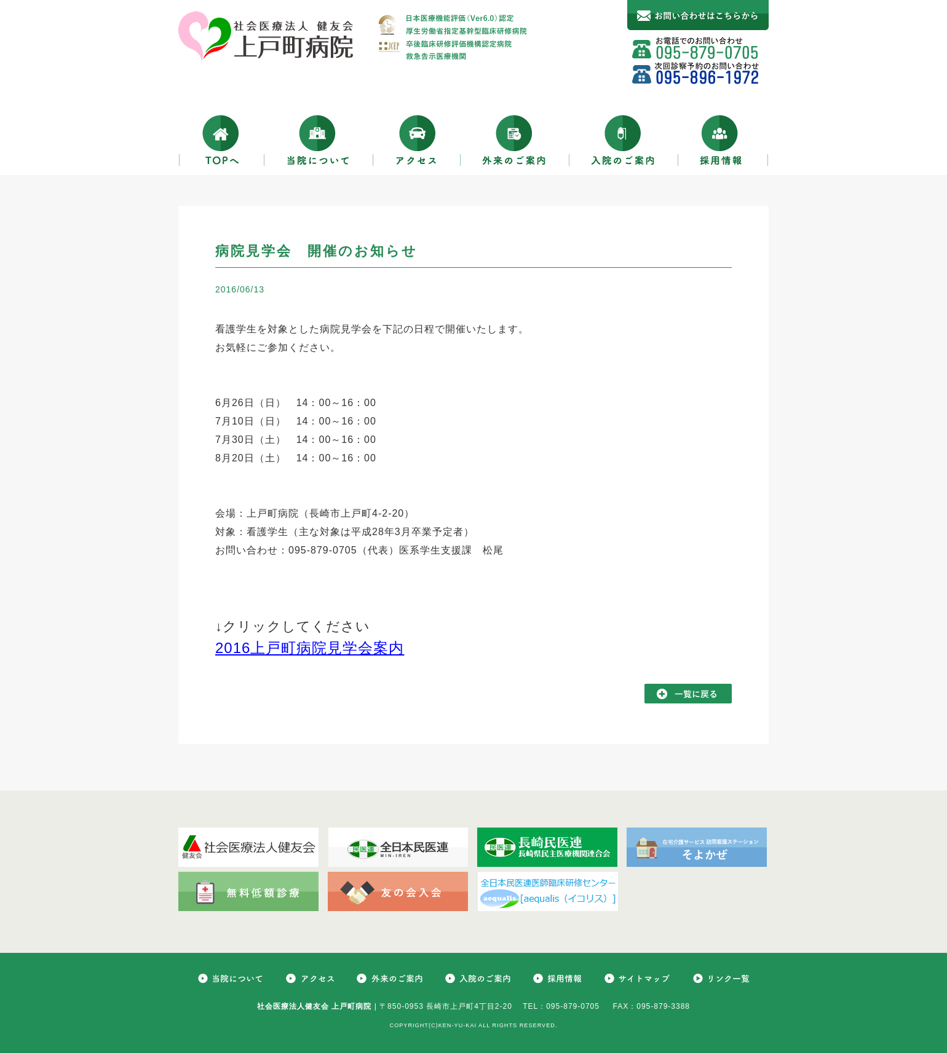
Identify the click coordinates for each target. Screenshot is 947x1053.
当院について (318, 140)
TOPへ (221, 140)
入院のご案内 (623, 140)
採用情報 (723, 140)
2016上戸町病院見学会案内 (309, 648)
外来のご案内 (515, 140)
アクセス (417, 140)
